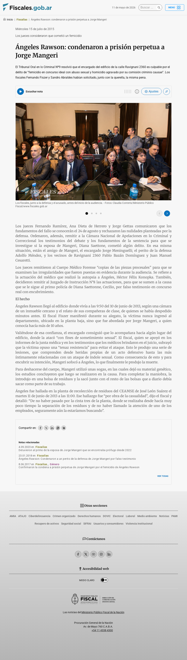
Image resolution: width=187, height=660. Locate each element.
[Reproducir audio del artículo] (20, 91)
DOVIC (107, 516)
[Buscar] (148, 7)
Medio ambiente (147, 516)
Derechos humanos (89, 516)
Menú (174, 7)
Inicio (8, 19)
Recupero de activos (47, 523)
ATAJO (22, 516)
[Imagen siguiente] (167, 213)
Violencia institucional (139, 523)
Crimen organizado (64, 516)
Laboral (130, 516)
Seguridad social (71, 523)
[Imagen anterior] (160, 213)
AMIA (13, 516)
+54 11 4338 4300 (102, 630)
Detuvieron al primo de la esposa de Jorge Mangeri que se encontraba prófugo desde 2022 (75, 450)
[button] (86, 213)
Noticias (164, 516)
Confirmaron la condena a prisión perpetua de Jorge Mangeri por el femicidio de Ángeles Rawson (79, 467)
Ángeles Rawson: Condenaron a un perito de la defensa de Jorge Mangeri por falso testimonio (77, 458)
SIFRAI (87, 523)
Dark (104, 581)
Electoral (118, 516)
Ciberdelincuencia (39, 516)
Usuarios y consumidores (108, 523)
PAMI (174, 516)
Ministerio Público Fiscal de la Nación (102, 612)
